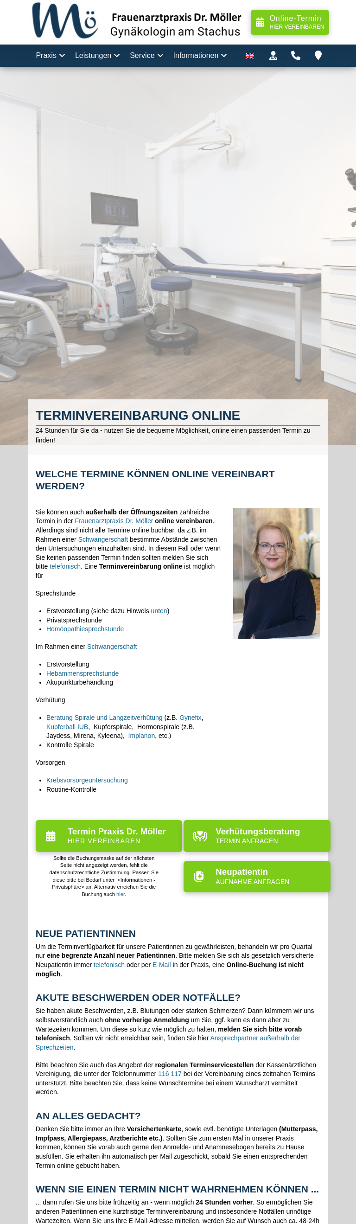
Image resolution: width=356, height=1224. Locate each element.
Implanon (141, 735)
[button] (273, 56)
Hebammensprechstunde (82, 673)
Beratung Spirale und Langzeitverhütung (104, 717)
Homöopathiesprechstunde (85, 629)
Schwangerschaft (103, 539)
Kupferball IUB (67, 727)
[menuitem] (250, 56)
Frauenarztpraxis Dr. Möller (114, 521)
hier (120, 894)
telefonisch (65, 566)
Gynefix (190, 717)
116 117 (170, 1073)
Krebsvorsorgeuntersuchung (87, 780)
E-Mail (162, 964)
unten (159, 611)
